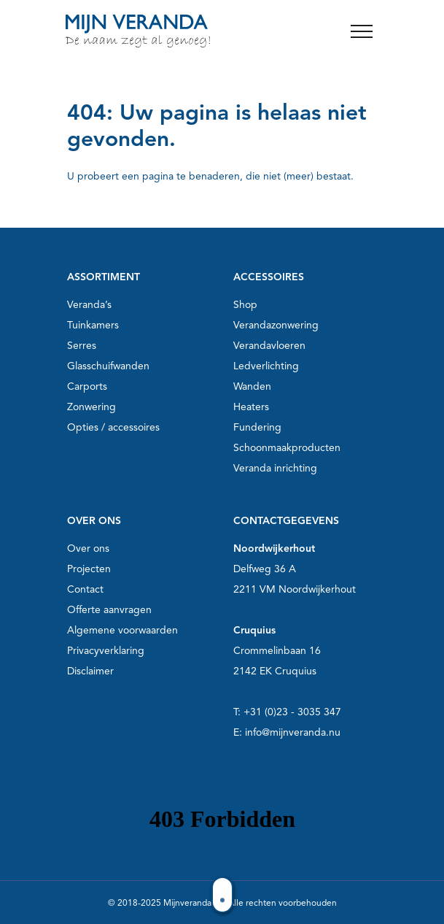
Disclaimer (90, 671)
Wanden (252, 386)
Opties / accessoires (113, 427)
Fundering (257, 427)
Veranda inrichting (275, 468)
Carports (87, 386)
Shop (245, 305)
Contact (85, 589)
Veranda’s (89, 305)
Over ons (88, 548)
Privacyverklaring (105, 650)
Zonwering (91, 407)
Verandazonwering (276, 325)
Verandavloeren (269, 345)
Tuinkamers (93, 325)
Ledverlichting (266, 366)
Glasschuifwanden (108, 366)
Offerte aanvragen (109, 610)
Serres (81, 345)
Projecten (89, 569)
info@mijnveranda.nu (292, 732)
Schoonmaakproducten (286, 448)
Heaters (251, 407)
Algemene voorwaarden (122, 630)
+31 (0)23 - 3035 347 (292, 712)
